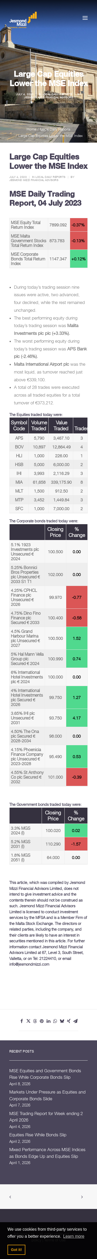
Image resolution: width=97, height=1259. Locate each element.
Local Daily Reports (57, 94)
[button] (85, 18)
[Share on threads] (35, 1021)
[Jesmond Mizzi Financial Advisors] (23, 19)
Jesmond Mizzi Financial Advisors (48, 97)
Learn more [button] (73, 1236)
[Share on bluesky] (62, 1021)
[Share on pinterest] (42, 1021)
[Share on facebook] (22, 1021)
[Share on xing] (69, 1021)
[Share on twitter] (28, 1021)
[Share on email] (75, 1021)
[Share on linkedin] (49, 1021)
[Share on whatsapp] (55, 1021)
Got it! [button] (16, 1250)
